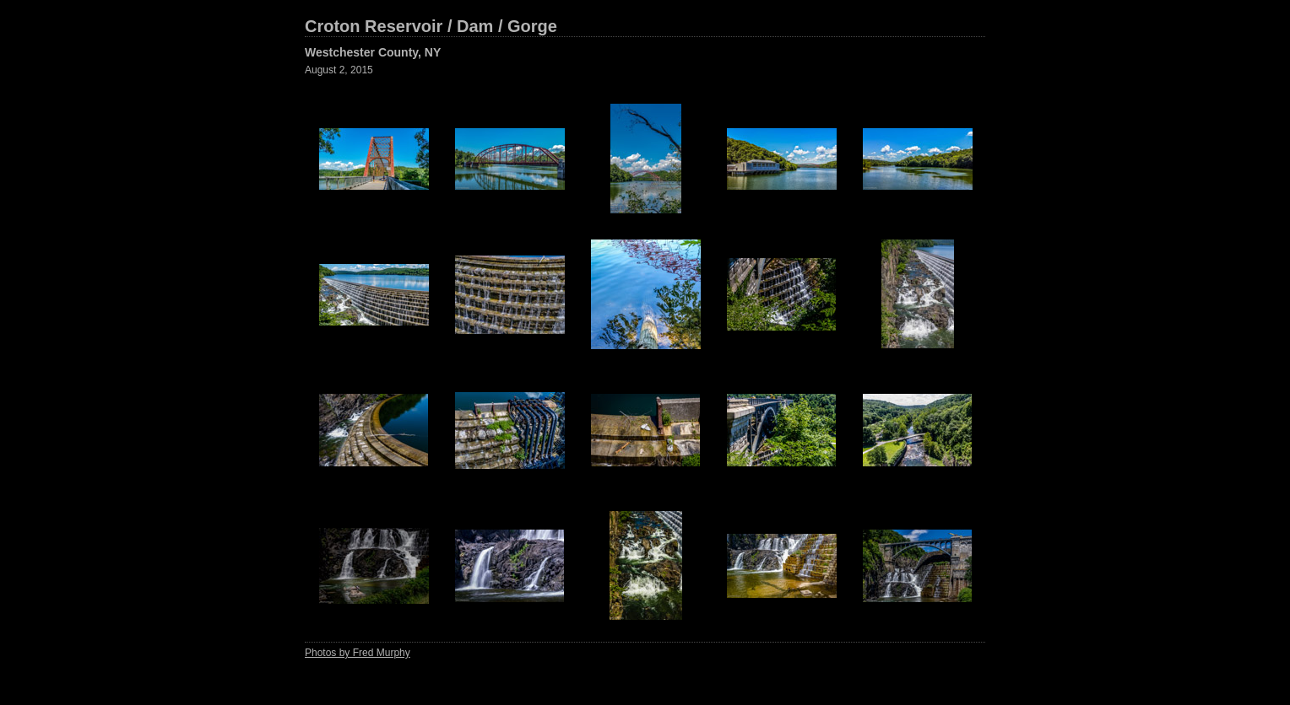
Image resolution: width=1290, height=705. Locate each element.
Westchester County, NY (373, 52)
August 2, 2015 (339, 70)
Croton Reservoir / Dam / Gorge (431, 26)
